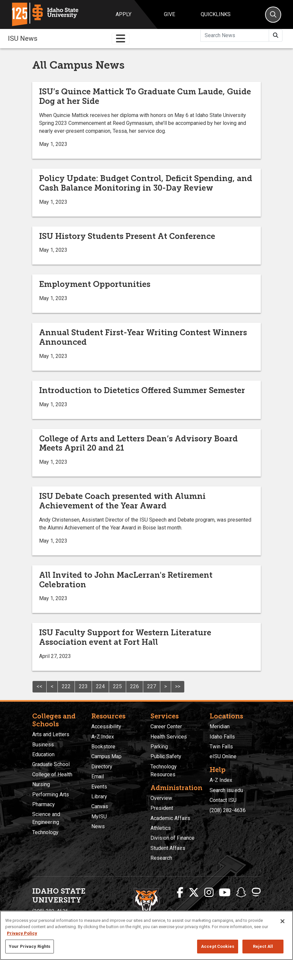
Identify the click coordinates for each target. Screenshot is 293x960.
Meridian (220, 726)
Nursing (41, 784)
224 (100, 686)
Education (43, 754)
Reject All (263, 946)
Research (161, 858)
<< (39, 686)
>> (177, 686)
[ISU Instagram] (209, 892)
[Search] (273, 14)
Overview (161, 798)
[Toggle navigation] (120, 38)
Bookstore (103, 746)
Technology (45, 832)
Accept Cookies (217, 946)
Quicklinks (216, 14)
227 (151, 686)
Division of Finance (172, 838)
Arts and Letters (50, 734)
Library (99, 796)
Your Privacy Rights (29, 946)
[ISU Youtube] (225, 892)
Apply (123, 14)
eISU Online (223, 756)
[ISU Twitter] (194, 892)
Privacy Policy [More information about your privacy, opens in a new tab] (22, 933)
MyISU (99, 816)
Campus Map (106, 756)
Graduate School (51, 764)
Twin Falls (221, 746)
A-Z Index (102, 737)
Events (99, 787)
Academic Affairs (170, 818)
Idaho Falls (222, 737)
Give (169, 14)
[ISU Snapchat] (241, 892)
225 (117, 686)
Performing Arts (50, 794)
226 (134, 686)
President (161, 808)
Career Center (166, 726)
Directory (101, 766)
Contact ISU (223, 800)
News (98, 826)
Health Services (168, 737)
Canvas (99, 806)
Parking (159, 746)
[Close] (282, 921)
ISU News (22, 38)
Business (43, 744)
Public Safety (165, 756)
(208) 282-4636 (228, 810)
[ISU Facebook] (180, 892)
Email (97, 776)
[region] (146, 935)
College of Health (52, 774)
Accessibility (106, 726)
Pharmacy (43, 804)
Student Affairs (167, 848)
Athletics (160, 828)
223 (83, 686)
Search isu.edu (226, 790)
